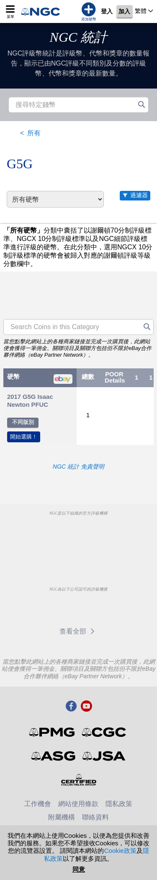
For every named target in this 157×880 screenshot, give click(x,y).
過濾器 (139, 195)
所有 (34, 133)
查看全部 (78, 631)
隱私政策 (119, 803)
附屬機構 (61, 817)
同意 (78, 869)
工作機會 (37, 803)
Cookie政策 (120, 850)
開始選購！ (23, 437)
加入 (124, 11)
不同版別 (23, 422)
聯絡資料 (95, 817)
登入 (107, 11)
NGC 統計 (79, 37)
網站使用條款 (78, 803)
